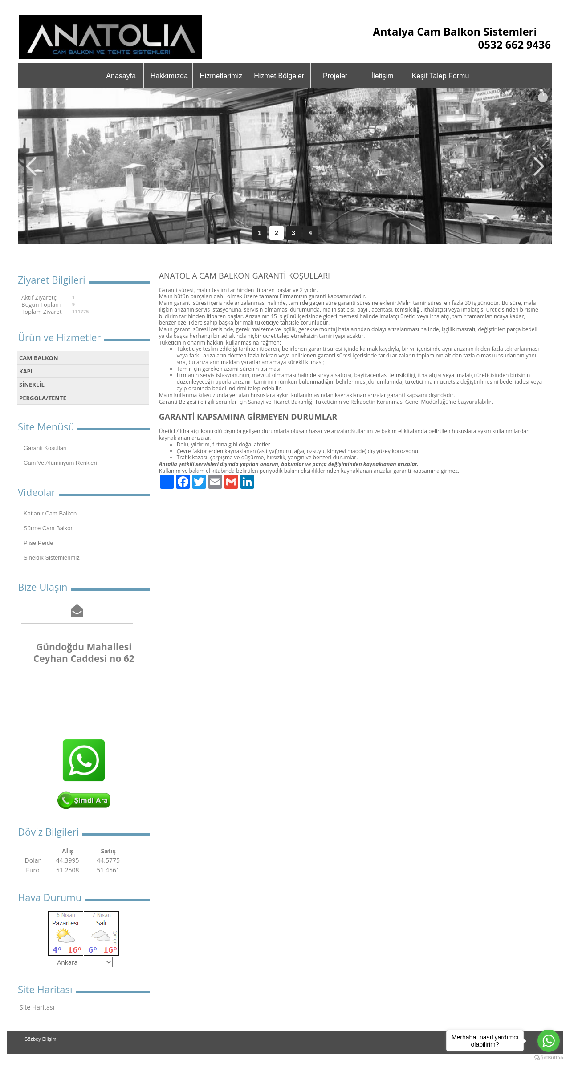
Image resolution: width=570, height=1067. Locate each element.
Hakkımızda (169, 76)
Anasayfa (121, 76)
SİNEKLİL (32, 385)
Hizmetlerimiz (221, 76)
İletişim (382, 76)
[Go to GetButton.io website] (548, 1058)
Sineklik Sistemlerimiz (52, 557)
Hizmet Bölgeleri (279, 76)
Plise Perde (38, 543)
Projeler (335, 76)
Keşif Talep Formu (440, 76)
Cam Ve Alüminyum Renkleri (60, 462)
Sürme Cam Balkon (49, 528)
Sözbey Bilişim (40, 1039)
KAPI (26, 371)
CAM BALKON (38, 358)
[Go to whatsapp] (548, 1041)
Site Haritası (37, 1007)
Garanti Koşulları (45, 448)
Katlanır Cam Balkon (50, 513)
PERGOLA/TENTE (42, 398)
